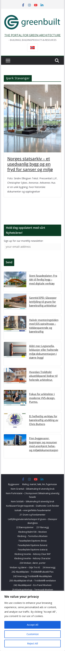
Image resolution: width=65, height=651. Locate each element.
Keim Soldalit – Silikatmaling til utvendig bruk (32, 501)
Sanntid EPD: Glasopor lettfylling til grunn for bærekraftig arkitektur (43, 301)
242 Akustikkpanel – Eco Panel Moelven (32, 585)
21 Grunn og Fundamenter (32, 514)
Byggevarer (13, 484)
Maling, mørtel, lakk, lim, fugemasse (39, 484)
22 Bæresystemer (25, 527)
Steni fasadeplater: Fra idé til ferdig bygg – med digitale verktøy (43, 279)
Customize (33, 634)
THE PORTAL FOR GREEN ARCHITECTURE (32, 35)
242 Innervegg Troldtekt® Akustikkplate (32, 576)
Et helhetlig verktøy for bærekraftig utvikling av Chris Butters (43, 420)
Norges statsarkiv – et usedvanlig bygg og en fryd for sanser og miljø (30, 164)
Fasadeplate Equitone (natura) (32, 549)
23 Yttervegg (42, 527)
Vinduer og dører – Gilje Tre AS (25, 567)
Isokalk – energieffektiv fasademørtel (33, 510)
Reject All (32, 643)
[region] (32, 621)
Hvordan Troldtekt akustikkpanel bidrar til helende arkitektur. (43, 375)
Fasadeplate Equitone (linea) (32, 540)
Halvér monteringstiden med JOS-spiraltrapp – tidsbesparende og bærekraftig (43, 325)
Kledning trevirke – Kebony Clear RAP (33, 554)
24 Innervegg (49, 567)
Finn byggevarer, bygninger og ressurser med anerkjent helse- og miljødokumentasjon (43, 444)
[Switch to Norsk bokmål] (32, 47)
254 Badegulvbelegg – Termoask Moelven (32, 589)
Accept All (32, 624)
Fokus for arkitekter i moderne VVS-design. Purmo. (42, 398)
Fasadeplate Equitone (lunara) (32, 545)
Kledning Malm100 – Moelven (32, 531)
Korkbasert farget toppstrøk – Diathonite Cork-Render (32, 505)
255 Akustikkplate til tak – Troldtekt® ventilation (32, 580)
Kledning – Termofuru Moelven (32, 536)
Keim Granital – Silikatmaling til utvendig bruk (32, 488)
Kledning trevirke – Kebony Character (32, 558)
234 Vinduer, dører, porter (33, 562)
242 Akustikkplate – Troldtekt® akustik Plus (32, 571)
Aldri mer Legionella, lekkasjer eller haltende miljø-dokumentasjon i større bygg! (43, 351)
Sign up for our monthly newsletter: (23, 240)
